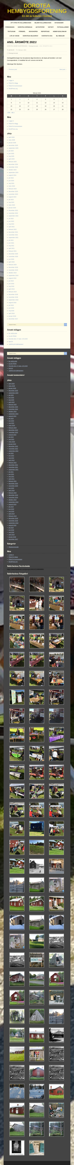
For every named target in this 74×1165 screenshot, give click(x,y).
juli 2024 (11, 178)
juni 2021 (11, 243)
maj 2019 (11, 286)
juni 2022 (11, 221)
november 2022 (13, 213)
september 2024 (13, 172)
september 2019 (13, 275)
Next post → (63, 69)
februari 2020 (13, 264)
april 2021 (12, 248)
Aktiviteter (40, 27)
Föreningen (9, 27)
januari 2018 (12, 316)
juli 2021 (11, 240)
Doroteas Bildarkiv (30, 36)
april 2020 (12, 262)
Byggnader (59, 23)
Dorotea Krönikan (25, 27)
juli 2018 (11, 305)
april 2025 (12, 159)
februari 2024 (13, 189)
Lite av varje (14, 36)
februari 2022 (13, 229)
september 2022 (13, 216)
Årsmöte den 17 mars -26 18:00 (18, 339)
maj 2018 (11, 310)
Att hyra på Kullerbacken (21, 23)
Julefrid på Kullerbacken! (16, 344)
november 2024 (13, 167)
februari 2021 (13, 251)
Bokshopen (33, 31)
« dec (8, 112)
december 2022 (13, 210)
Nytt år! (11, 341)
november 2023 (13, 194)
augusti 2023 (12, 197)
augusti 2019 (12, 278)
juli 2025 (11, 151)
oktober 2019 (12, 273)
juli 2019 (11, 281)
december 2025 (13, 145)
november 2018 (13, 297)
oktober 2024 (12, 170)
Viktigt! (51, 27)
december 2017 (13, 319)
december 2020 (13, 254)
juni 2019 (11, 283)
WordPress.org (13, 88)
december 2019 (13, 267)
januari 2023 (12, 207)
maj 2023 (11, 202)
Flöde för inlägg (13, 83)
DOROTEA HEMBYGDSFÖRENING (37, 8)
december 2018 (13, 294)
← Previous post (12, 69)
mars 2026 (12, 140)
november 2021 (13, 235)
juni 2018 (11, 308)
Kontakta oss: (47, 36)
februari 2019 (13, 292)
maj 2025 (11, 156)
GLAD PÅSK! (13, 336)
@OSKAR (11, 50)
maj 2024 (11, 183)
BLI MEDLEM (60, 36)
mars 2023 (12, 205)
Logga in (11, 80)
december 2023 (13, 191)
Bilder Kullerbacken (43, 23)
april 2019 (12, 289)
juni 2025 (11, 153)
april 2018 (12, 313)
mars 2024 (12, 186)
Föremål (22, 31)
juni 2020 (11, 259)
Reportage (45, 31)
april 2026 (12, 137)
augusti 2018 (12, 302)
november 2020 (13, 256)
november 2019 (13, 270)
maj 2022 (11, 224)
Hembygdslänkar (59, 31)
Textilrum (11, 31)
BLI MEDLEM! (13, 333)
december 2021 (13, 232)
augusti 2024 (12, 175)
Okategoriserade (13, 53)
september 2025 (13, 148)
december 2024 (13, 164)
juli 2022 (11, 218)
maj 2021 (11, 245)
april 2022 (12, 226)
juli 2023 (11, 199)
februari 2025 (13, 161)
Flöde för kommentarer (15, 86)
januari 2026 (12, 142)
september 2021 (13, 237)
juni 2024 (11, 180)
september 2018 (13, 300)
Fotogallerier (63, 27)
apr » (13, 112)
